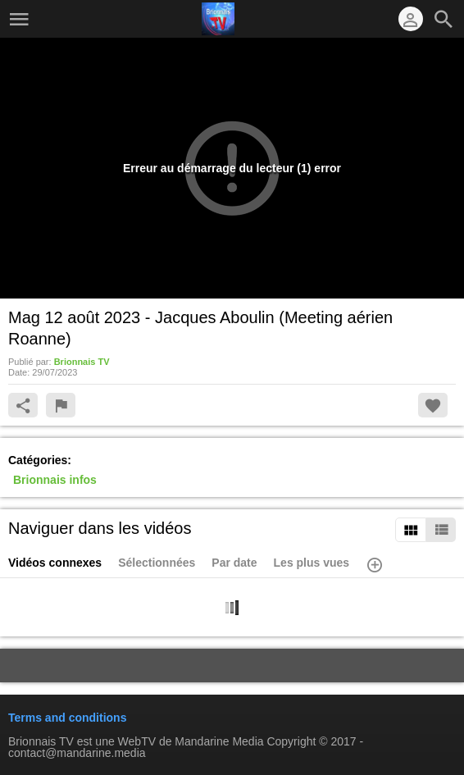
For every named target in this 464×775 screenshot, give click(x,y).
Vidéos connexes (55, 562)
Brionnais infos (55, 479)
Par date (234, 562)
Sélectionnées (156, 562)
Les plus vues (312, 562)
